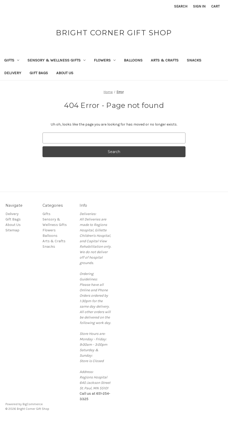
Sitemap (12, 230)
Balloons (133, 60)
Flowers (105, 60)
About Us (64, 73)
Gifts (11, 60)
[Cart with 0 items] (215, 6)
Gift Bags (39, 73)
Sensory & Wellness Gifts (56, 60)
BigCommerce (33, 404)
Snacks (194, 60)
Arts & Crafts (165, 60)
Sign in (199, 6)
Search (180, 6)
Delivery (12, 73)
